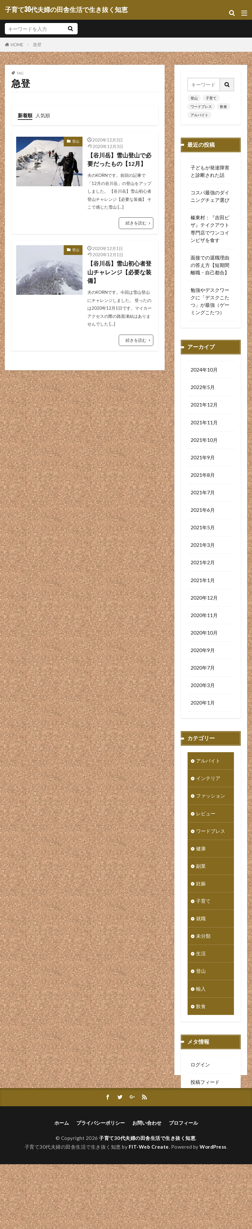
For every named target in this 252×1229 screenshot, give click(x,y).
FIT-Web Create (149, 1211)
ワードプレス (201, 106)
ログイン (200, 1065)
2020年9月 (203, 651)
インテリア (208, 779)
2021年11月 (204, 423)
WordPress (213, 1211)
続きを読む (136, 222)
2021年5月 (203, 528)
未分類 (203, 937)
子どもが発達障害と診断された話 (210, 171)
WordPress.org (207, 1118)
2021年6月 (203, 511)
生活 (201, 954)
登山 (75, 141)
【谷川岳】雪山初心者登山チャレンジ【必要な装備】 (119, 272)
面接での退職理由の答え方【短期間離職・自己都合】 (210, 265)
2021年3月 (203, 546)
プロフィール (183, 1187)
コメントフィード (210, 1100)
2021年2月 (203, 563)
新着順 (25, 115)
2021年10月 (204, 441)
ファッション (210, 796)
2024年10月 (204, 370)
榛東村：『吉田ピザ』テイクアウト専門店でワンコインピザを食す (210, 228)
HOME (17, 44)
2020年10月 (204, 634)
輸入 (201, 990)
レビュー (205, 814)
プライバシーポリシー (100, 1187)
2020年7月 (203, 669)
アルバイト (199, 115)
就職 (201, 919)
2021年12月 (204, 405)
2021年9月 (203, 458)
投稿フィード (205, 1083)
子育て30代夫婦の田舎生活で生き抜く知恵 (66, 9)
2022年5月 (203, 388)
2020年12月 (204, 599)
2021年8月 (203, 476)
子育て (211, 98)
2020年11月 (204, 616)
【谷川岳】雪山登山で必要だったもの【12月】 (119, 159)
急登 (37, 44)
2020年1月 (203, 703)
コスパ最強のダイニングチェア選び (210, 196)
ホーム (61, 1187)
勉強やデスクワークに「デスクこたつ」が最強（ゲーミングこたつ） (210, 301)
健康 (201, 849)
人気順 (43, 115)
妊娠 (201, 884)
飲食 (223, 106)
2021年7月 (203, 493)
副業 (201, 867)
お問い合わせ (146, 1187)
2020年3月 (203, 686)
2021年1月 (203, 581)
